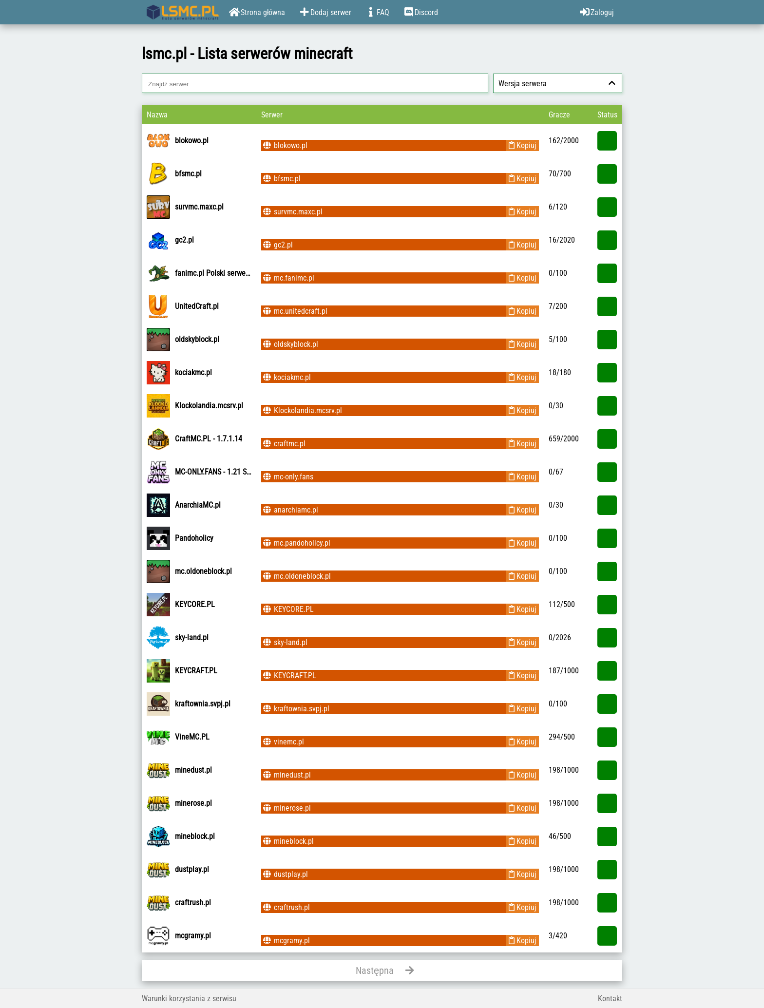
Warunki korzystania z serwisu (189, 998)
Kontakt (610, 998)
